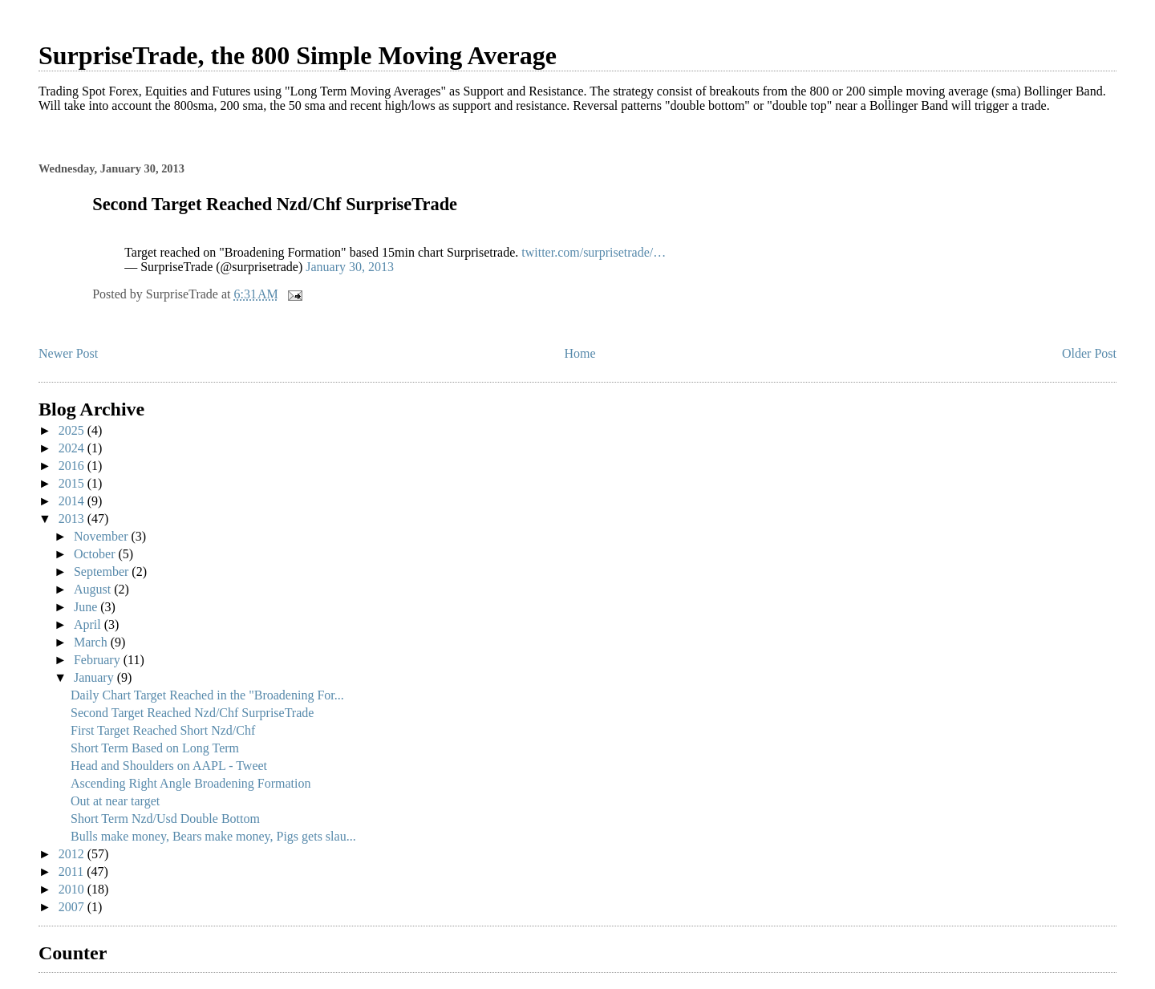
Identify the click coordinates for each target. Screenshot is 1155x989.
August (94, 589)
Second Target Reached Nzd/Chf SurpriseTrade (192, 712)
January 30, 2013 (350, 267)
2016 (73, 465)
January (95, 677)
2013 (73, 518)
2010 (73, 889)
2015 (73, 483)
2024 (73, 448)
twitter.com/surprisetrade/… (593, 252)
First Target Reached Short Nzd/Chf (163, 730)
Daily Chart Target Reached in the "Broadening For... (207, 695)
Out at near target (115, 801)
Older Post (1089, 353)
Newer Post (68, 353)
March (92, 642)
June (87, 607)
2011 (73, 871)
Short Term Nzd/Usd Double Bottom (165, 818)
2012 (73, 854)
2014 (73, 501)
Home (580, 353)
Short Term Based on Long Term (155, 748)
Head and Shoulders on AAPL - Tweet (169, 765)
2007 (73, 907)
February (99, 660)
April (89, 624)
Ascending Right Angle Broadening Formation (191, 783)
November (103, 536)
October (96, 554)
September (103, 571)
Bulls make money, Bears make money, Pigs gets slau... (213, 836)
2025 (73, 430)
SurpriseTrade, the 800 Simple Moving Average (297, 55)
